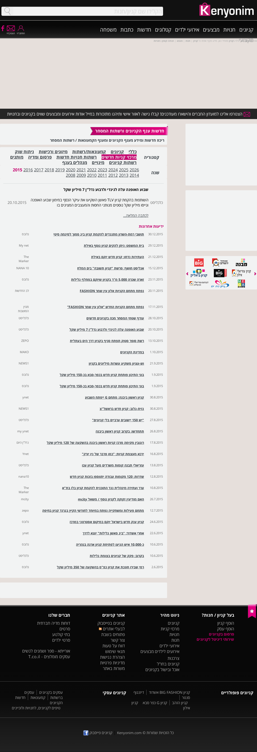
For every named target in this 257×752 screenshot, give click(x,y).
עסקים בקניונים (51, 692)
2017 (38, 170)
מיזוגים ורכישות (53, 151)
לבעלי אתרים (112, 629)
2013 (123, 175)
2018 (49, 170)
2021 (81, 170)
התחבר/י (21, 32)
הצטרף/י (11, 32)
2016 (28, 170)
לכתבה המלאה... (135, 215)
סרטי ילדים (61, 640)
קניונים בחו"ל (168, 664)
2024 (113, 170)
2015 (17, 170)
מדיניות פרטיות (112, 662)
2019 (60, 170)
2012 (113, 175)
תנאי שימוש (115, 651)
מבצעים (211, 29)
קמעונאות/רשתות (89, 151)
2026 (134, 170)
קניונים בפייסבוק (111, 623)
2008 (70, 175)
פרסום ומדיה (40, 157)
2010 (92, 175)
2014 (134, 175)
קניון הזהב (180, 702)
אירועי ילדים (187, 29)
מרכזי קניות (170, 629)
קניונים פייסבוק (97, 732)
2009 (81, 175)
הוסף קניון (225, 623)
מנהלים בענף (74, 162)
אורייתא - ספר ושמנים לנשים (46, 651)
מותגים (16, 157)
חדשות (144, 29)
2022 (92, 170)
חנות (175, 640)
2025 (123, 170)
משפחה (108, 29)
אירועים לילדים (167, 651)
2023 (102, 170)
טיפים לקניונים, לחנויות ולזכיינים (36, 708)
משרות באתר (114, 668)
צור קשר (118, 640)
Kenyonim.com (129, 732)
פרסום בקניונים (221, 634)
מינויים (98, 162)
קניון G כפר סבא (155, 702)
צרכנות (173, 658)
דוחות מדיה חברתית (53, 623)
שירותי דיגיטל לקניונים (215, 639)
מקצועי (246, 39)
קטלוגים (163, 29)
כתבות (126, 29)
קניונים (246, 29)
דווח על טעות (113, 646)
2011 (102, 175)
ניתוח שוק (24, 151)
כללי (133, 151)
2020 (70, 170)
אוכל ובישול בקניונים (162, 669)
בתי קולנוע (61, 634)
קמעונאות (37, 697)
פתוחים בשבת (113, 634)
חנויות (229, 29)
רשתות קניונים (123, 162)
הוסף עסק (225, 629)
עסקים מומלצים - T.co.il (49, 656)
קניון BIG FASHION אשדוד (169, 692)
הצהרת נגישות (112, 657)
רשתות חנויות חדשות (76, 157)
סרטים (64, 629)
